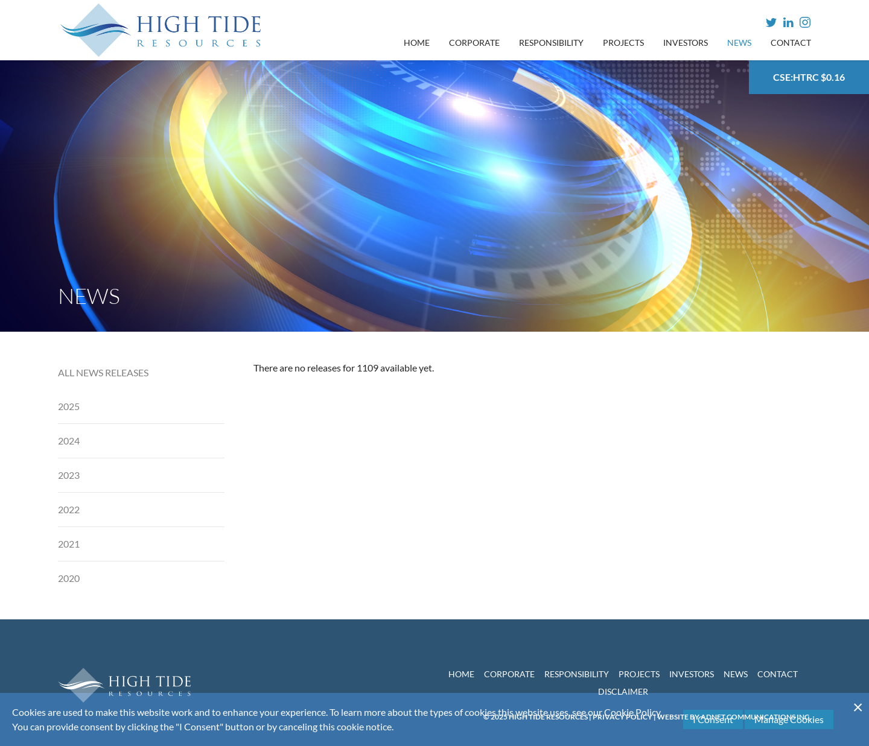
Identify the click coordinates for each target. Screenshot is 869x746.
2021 (69, 543)
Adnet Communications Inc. (756, 716)
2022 (69, 509)
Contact (791, 42)
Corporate (474, 42)
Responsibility (551, 42)
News (739, 42)
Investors (685, 42)
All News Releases (103, 372)
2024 (69, 440)
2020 (69, 578)
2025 (69, 406)
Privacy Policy (622, 716)
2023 (69, 475)
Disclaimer (623, 691)
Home (417, 42)
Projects (623, 42)
